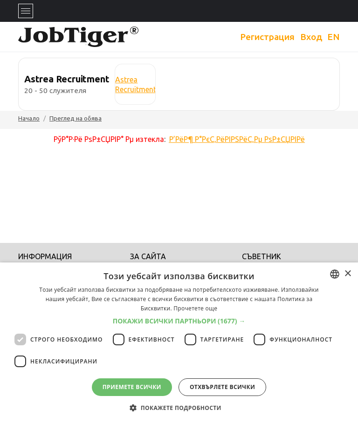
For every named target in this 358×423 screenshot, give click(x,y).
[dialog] (179, 342)
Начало (29, 118)
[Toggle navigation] (25, 11)
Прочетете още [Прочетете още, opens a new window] (195, 308)
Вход (311, 37)
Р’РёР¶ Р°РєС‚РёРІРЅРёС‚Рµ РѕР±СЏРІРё (237, 139)
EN (333, 37)
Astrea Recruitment (135, 84)
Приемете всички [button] (132, 387)
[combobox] (334, 274)
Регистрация (267, 37)
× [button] (347, 273)
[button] (179, 321)
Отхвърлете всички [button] (222, 387)
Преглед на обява (75, 118)
